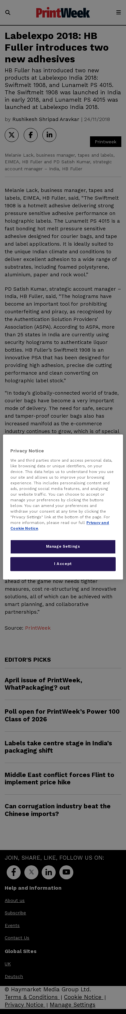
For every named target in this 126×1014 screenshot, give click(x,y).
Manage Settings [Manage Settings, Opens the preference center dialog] (63, 546)
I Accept (63, 564)
